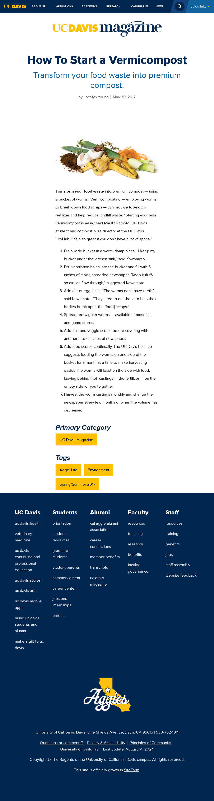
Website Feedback (181, 575)
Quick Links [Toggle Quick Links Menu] (198, 6)
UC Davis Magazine (76, 440)
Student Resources (61, 537)
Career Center (64, 588)
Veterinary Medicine (23, 537)
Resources (136, 523)
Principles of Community (150, 742)
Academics (90, 6)
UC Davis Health (28, 523)
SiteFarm (131, 770)
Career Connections (100, 543)
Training (172, 533)
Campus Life (140, 6)
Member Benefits (105, 557)
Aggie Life (68, 470)
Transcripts (99, 567)
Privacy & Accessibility (106, 742)
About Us (38, 6)
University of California (79, 749)
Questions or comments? (61, 742)
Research (113, 6)
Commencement (66, 578)
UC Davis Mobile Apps (28, 604)
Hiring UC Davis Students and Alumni (27, 624)
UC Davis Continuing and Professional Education (27, 560)
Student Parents (66, 567)
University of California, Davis (60, 732)
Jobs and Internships (61, 601)
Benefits (135, 554)
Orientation (61, 523)
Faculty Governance (138, 568)
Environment (98, 470)
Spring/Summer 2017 (77, 484)
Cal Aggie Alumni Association (104, 526)
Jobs (169, 554)
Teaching (135, 533)
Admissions (64, 6)
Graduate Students (60, 553)
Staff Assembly (178, 565)
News (159, 6)
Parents (59, 615)
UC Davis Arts (25, 590)
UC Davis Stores (28, 580)
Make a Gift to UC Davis (29, 644)
